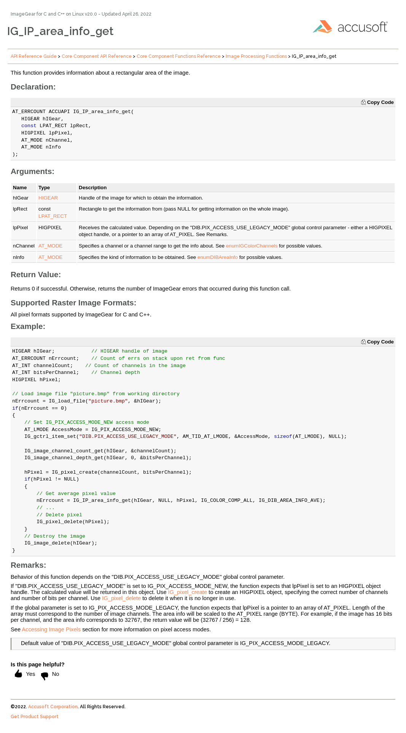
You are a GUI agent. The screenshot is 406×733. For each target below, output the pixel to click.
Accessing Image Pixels (51, 629)
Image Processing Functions (256, 56)
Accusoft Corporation (53, 706)
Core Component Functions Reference (179, 56)
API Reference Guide (34, 56)
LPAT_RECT (52, 216)
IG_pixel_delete (121, 598)
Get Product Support (35, 716)
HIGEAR (48, 198)
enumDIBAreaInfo (217, 257)
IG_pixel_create (187, 592)
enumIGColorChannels (252, 246)
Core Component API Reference (97, 56)
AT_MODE (50, 246)
